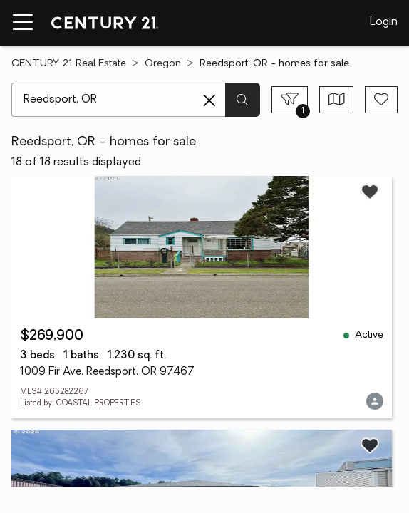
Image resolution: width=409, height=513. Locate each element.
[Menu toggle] (22, 22)
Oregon (163, 63)
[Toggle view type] (336, 99)
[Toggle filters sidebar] (289, 99)
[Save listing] (369, 191)
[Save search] (381, 99)
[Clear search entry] (209, 100)
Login (384, 22)
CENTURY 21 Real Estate (68, 63)
